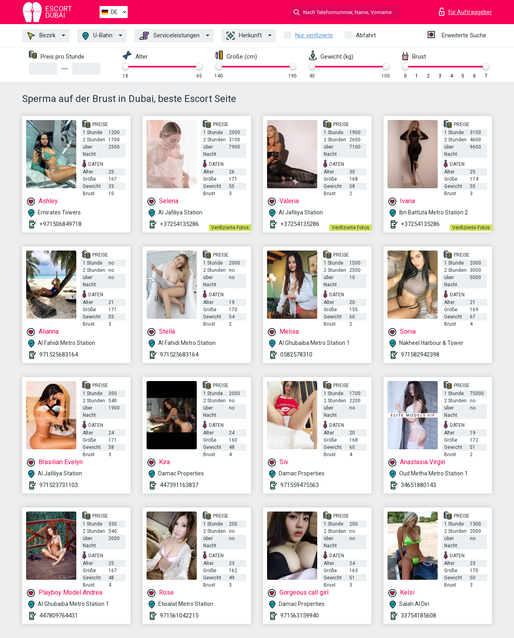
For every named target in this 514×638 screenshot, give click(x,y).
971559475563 (299, 485)
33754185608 (418, 615)
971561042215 (179, 615)
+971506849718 (60, 224)
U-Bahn (97, 36)
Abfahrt (366, 35)
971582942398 (420, 354)
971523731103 (58, 485)
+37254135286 (179, 224)
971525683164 (58, 354)
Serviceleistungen (169, 36)
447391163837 (179, 485)
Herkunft (244, 36)
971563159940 (299, 615)
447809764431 (58, 615)
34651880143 (418, 485)
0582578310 (296, 354)
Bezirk (41, 36)
